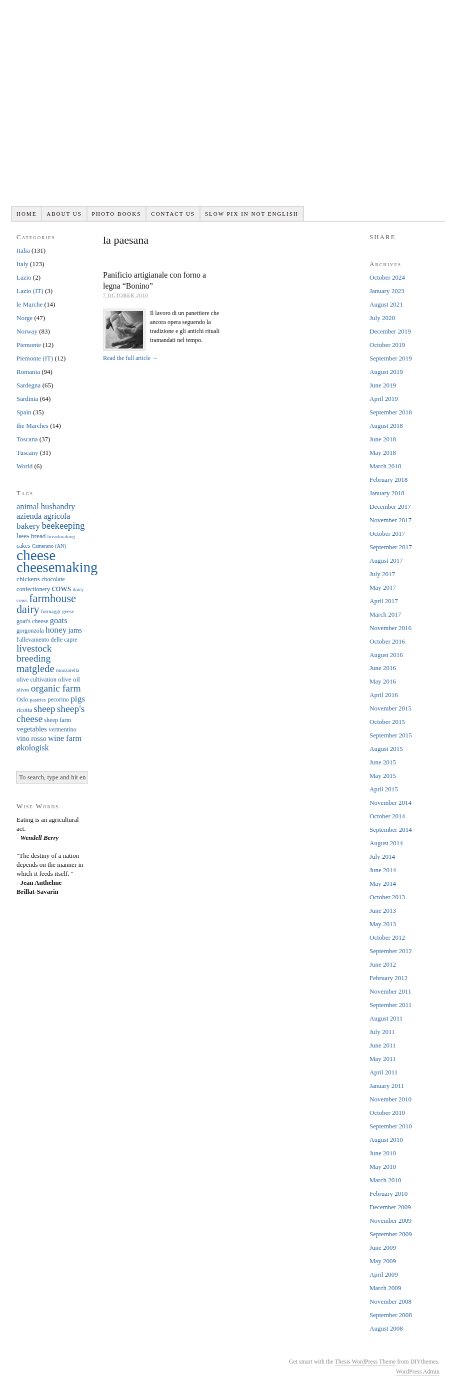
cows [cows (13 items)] (61, 588)
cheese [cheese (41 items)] (36, 555)
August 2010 (386, 1139)
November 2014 (391, 802)
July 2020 (382, 318)
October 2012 (387, 937)
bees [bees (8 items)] (23, 536)
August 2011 (386, 1018)
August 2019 (386, 371)
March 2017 (385, 614)
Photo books (117, 214)
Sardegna (28, 385)
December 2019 (390, 331)
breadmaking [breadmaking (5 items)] (62, 536)
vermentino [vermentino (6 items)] (62, 729)
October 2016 (387, 641)
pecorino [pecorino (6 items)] (58, 699)
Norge (24, 318)
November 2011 (391, 991)
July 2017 (382, 574)
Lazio (24, 277)
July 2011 (382, 1032)
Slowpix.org (228, 108)
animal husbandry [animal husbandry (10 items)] (45, 506)
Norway (27, 331)
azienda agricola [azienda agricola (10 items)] (43, 516)
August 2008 (386, 1328)
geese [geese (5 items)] (68, 611)
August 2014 (386, 843)
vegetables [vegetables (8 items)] (31, 729)
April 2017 (384, 601)
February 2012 (389, 978)
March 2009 (385, 1288)
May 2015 (383, 775)
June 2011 (383, 1045)
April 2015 (384, 789)
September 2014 (391, 829)
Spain (24, 412)
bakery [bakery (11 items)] (28, 526)
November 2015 (391, 708)
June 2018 (383, 439)
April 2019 (384, 398)
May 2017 (383, 587)
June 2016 (383, 668)
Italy (22, 264)
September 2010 (391, 1126)
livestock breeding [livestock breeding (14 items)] (34, 653)
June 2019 (383, 385)
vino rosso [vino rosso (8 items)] (31, 738)
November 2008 (391, 1301)
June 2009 (383, 1247)
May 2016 (383, 681)
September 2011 (391, 1005)
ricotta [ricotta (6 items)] (24, 709)
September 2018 (391, 412)
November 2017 (391, 520)
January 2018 (387, 493)
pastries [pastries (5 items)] (38, 699)
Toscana (27, 439)
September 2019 (391, 358)
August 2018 (386, 425)
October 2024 (387, 277)
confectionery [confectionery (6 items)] (33, 589)
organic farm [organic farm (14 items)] (56, 688)
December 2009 (390, 1207)
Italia (23, 250)
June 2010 (383, 1153)
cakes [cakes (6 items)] (23, 545)
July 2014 (382, 856)
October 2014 (387, 816)
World (24, 466)
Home (26, 214)
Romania (28, 371)
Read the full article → (130, 357)
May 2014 (383, 883)
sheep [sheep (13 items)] (44, 708)
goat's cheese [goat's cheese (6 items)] (32, 621)
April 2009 (384, 1274)
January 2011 (387, 1085)
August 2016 (386, 655)
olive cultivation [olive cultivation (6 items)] (36, 679)
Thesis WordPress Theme (365, 1361)
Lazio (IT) (30, 291)
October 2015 (387, 721)
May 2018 (383, 452)
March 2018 (385, 466)
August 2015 (386, 748)
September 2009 (391, 1234)
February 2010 (389, 1193)
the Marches (32, 425)
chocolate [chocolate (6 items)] (53, 579)
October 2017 (387, 533)
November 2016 (391, 628)
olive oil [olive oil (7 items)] (69, 679)
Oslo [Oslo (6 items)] (22, 699)
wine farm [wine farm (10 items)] (65, 738)
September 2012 (391, 951)
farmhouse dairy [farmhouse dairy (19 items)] (46, 604)
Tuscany (27, 452)
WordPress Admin (418, 1371)
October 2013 (387, 897)
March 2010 (385, 1180)
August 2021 (386, 304)
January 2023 (387, 291)
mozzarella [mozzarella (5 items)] (68, 670)
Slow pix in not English (251, 214)
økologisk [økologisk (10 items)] (32, 747)
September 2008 (391, 1315)
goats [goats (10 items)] (59, 620)
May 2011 (383, 1058)
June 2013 (383, 910)
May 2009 (383, 1261)
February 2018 (389, 479)
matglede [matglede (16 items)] (35, 668)
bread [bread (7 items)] (38, 536)
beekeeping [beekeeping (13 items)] (63, 525)
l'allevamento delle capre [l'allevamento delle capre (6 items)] (47, 639)
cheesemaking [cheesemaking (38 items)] (57, 567)
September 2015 (391, 735)
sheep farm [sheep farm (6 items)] (57, 719)
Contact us (173, 214)
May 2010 (383, 1166)
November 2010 (391, 1099)
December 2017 (390, 506)
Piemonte (28, 344)
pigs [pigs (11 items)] (77, 698)
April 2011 (384, 1072)
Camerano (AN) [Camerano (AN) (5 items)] (49, 546)
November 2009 (391, 1220)
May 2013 (383, 924)
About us (64, 214)
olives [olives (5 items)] (22, 690)
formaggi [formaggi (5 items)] (50, 611)
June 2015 (383, 762)
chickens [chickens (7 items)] (28, 579)
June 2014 (383, 870)
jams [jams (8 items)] (75, 630)
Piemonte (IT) (34, 358)
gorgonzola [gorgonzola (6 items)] (30, 630)
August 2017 (386, 560)
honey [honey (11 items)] (56, 630)
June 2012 (383, 964)
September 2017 (391, 547)
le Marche (29, 304)
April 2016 (384, 694)
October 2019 (387, 344)
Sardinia (27, 398)
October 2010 (387, 1112)
